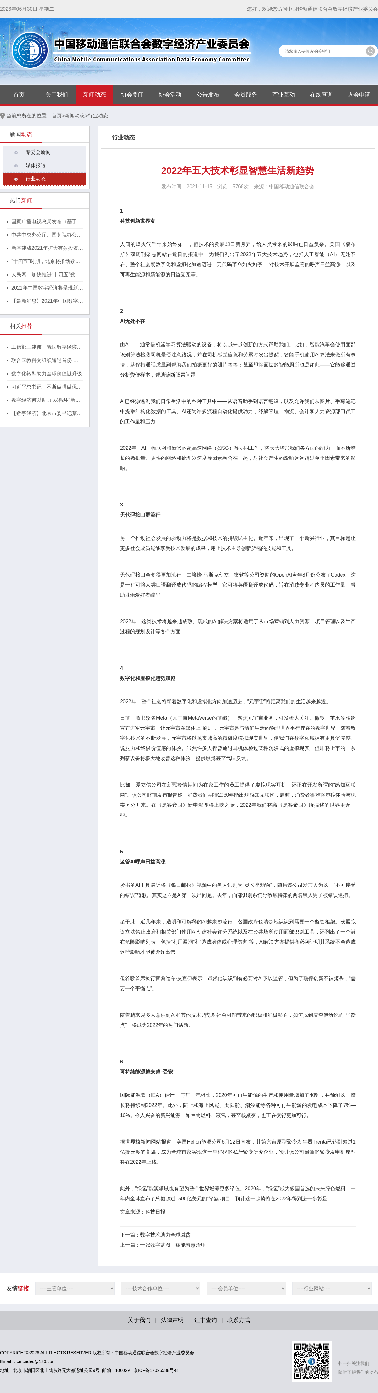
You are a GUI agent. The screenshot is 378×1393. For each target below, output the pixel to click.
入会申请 (359, 94)
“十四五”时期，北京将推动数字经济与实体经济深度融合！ (45, 262)
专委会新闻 (38, 152)
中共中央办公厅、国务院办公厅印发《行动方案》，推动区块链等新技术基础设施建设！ (46, 235)
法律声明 (172, 1320)
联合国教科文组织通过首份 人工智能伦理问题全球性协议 (44, 361)
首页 (19, 94)
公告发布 (208, 94)
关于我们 (56, 94)
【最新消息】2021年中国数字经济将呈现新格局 (47, 301)
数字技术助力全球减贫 (165, 1235)
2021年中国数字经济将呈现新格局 (47, 288)
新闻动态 (94, 94)
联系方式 (238, 1320)
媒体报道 (36, 165)
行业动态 (98, 115)
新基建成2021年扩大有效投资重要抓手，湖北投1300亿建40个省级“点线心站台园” (47, 248)
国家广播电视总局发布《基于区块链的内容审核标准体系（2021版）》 (47, 222)
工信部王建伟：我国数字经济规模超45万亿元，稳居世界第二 (46, 347)
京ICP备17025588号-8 (156, 1370)
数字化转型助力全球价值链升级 (46, 373)
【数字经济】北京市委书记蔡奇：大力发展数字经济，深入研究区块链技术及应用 (46, 414)
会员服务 (245, 94)
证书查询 (205, 1320)
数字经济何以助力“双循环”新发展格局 (45, 400)
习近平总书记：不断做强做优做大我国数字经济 (46, 387)
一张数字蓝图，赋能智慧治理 (173, 1245)
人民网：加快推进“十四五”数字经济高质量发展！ (45, 275)
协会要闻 (132, 94)
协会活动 (170, 94)
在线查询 (321, 94)
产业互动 (283, 94)
